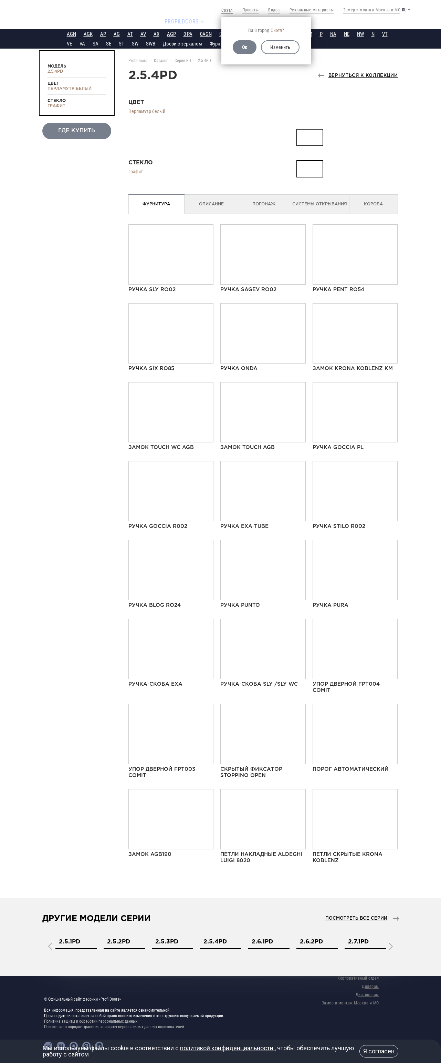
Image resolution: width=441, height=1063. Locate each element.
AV (143, 33)
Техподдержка (394, 21)
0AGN (206, 33)
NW (360, 33)
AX (156, 33)
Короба (373, 203)
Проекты (250, 10)
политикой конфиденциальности (227, 1048)
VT (385, 33)
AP (103, 33)
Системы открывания (319, 203)
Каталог (161, 60)
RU (404, 10)
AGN (71, 33)
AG (117, 33)
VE (69, 43)
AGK (88, 33)
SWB (150, 43)
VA (82, 43)
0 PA (187, 33)
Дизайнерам (367, 994)
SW (135, 43)
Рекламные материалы (312, 10)
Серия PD (183, 60)
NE (346, 33)
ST (121, 43)
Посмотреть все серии (356, 918)
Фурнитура (221, 43)
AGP (171, 33)
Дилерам (370, 985)
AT (130, 33)
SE (108, 43)
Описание (211, 203)
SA (95, 43)
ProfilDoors (137, 60)
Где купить (76, 130)
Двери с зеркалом (182, 43)
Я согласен (379, 1051)
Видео (274, 10)
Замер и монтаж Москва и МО (371, 10)
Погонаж (263, 203)
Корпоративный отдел (358, 977)
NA (333, 33)
